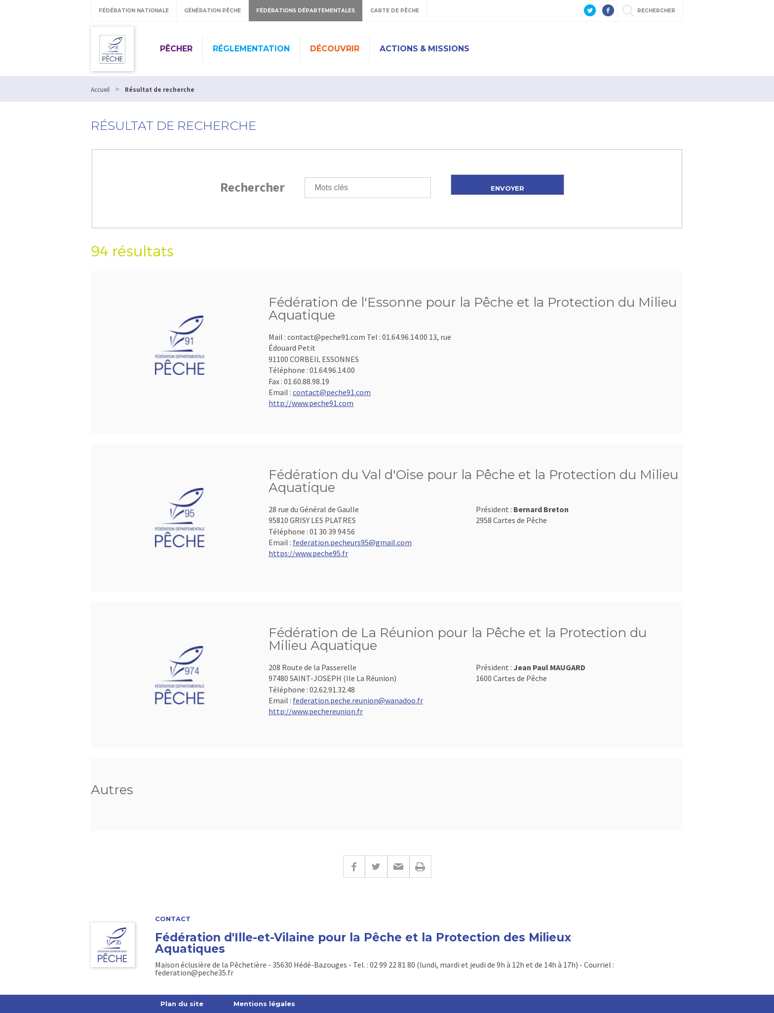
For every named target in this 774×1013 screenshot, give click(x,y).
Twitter (376, 866)
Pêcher (176, 48)
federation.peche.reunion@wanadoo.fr (358, 700)
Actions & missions (424, 48)
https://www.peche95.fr (308, 553)
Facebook (354, 866)
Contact (173, 919)
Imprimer (420, 866)
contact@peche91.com (332, 392)
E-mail (398, 866)
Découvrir (334, 48)
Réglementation (251, 48)
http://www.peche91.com (311, 403)
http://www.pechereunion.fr (316, 711)
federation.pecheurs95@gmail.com (352, 542)
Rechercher (252, 187)
